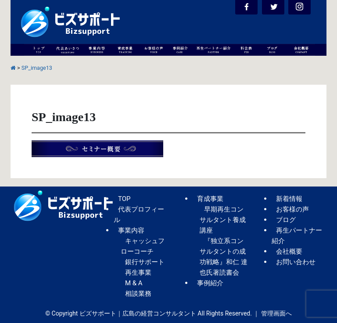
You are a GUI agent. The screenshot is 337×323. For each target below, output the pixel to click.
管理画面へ (276, 313)
